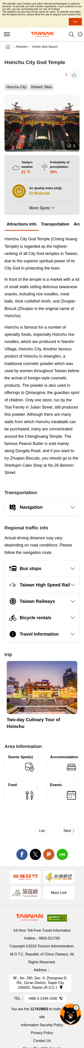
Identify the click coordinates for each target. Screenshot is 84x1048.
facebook (22, 854)
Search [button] (71, 34)
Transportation (55, 224)
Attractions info (22, 224)
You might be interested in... (80, 34)
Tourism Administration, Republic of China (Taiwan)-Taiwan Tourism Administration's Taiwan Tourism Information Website (42, 34)
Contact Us (42, 1041)
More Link (59, 893)
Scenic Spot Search (44, 46)
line (62, 854)
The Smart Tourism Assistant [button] (70, 1014)
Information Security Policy (42, 1025)
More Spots (39, 208)
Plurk (48, 854)
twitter (35, 854)
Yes (75, 21)
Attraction (22, 46)
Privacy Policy (42, 1033)
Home (7, 46)
